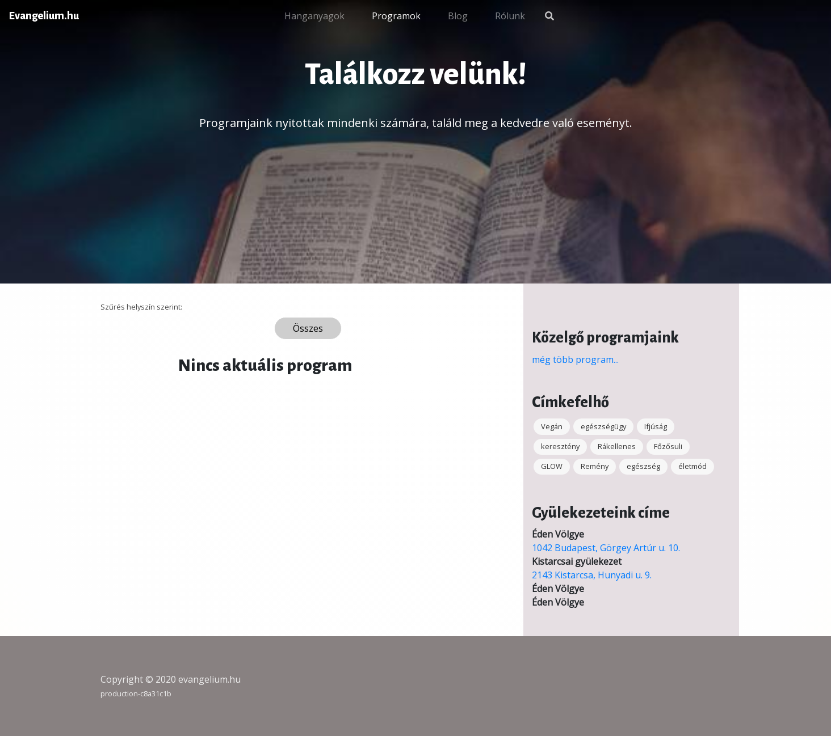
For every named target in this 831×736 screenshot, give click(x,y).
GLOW (552, 466)
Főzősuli (668, 446)
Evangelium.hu (44, 16)
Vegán (552, 426)
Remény (594, 466)
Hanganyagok (314, 16)
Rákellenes (617, 446)
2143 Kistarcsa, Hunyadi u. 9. (592, 575)
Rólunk (510, 16)
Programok (396, 16)
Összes (308, 328)
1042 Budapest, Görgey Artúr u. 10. (606, 548)
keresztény (560, 446)
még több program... (575, 359)
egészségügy (603, 426)
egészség (643, 466)
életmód (692, 466)
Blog (458, 16)
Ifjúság (655, 426)
